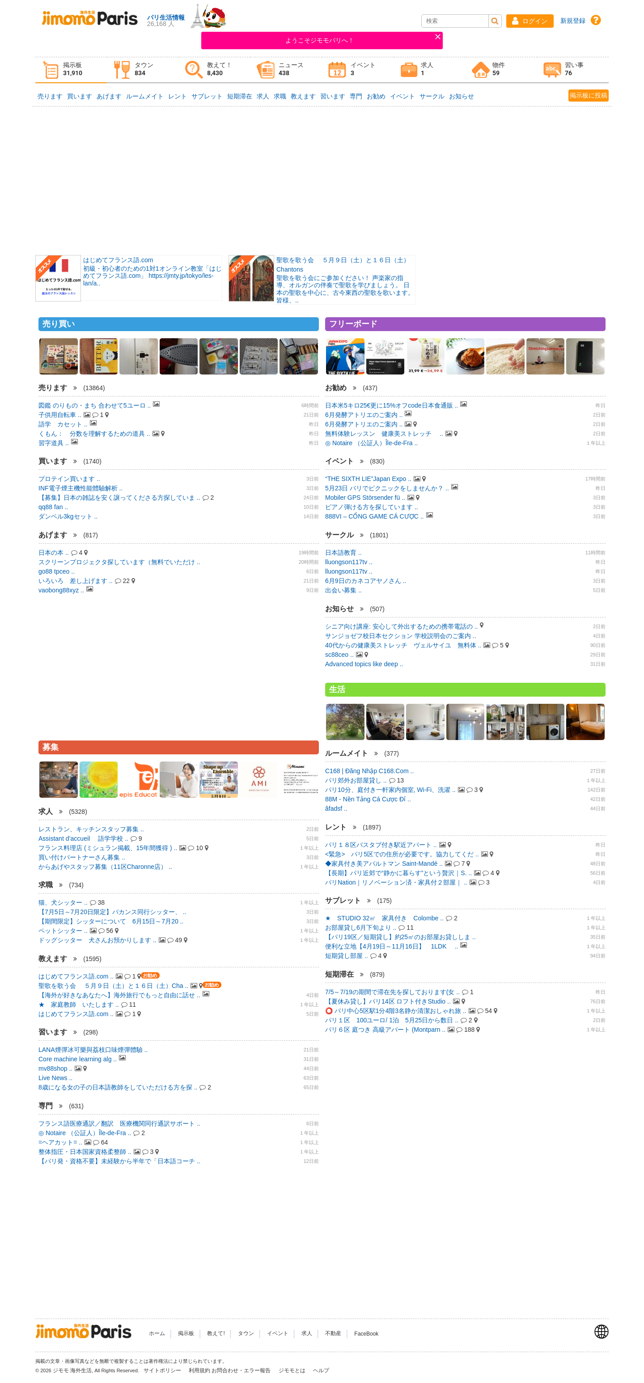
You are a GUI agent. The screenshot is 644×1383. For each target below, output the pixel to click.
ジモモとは (293, 1370)
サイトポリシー (163, 1370)
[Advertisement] (322, 180)
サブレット (207, 96)
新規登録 (572, 20)
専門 (356, 96)
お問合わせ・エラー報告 (242, 1370)
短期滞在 (239, 96)
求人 (263, 96)
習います (332, 96)
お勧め (376, 96)
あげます (109, 96)
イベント (402, 96)
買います (79, 96)
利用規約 (199, 1370)
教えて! (216, 1334)
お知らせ (461, 96)
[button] (530, 21)
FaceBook (366, 1334)
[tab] (71, 70)
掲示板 (186, 1334)
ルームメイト (145, 96)
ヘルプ (321, 1370)
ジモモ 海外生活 (72, 1370)
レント (177, 96)
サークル (432, 96)
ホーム (157, 1334)
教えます (303, 96)
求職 (280, 96)
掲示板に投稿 (588, 95)
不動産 (333, 1334)
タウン (246, 1334)
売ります (50, 96)
